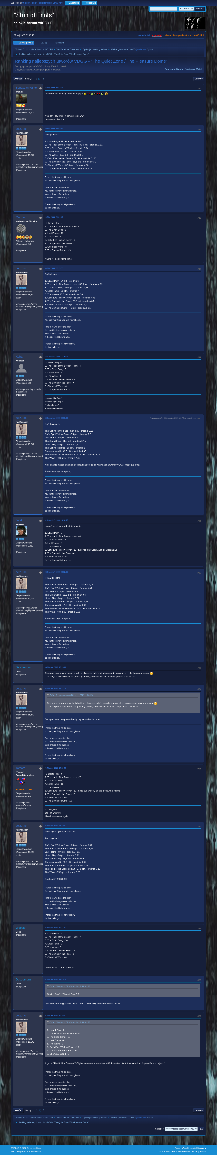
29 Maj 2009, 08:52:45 (54, 129)
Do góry (18, 1110)
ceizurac (21, 128)
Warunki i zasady (189, 1148)
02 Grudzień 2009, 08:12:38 (56, 572)
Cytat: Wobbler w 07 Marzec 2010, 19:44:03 (70, 986)
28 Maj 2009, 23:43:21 (54, 88)
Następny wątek (193, 69)
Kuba (19, 356)
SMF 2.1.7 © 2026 (18, 1148)
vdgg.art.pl (157, 35)
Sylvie (150, 49)
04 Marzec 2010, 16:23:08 (55, 667)
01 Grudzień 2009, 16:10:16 (56, 520)
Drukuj (199, 79)
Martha (20, 217)
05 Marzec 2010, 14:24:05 (55, 768)
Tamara (20, 768)
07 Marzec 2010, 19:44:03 (55, 928)
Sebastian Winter (27, 87)
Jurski (19, 520)
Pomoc (177, 1148)
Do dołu (18, 79)
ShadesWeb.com (34, 1151)
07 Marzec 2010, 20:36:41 (55, 1015)
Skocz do (159, 1129)
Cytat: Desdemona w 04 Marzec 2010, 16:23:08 (71, 695)
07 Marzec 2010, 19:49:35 (55, 979)
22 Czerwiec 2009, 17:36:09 (56, 357)
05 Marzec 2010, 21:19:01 (55, 826)
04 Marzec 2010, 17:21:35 (55, 688)
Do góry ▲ (202, 1148)
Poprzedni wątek (174, 69)
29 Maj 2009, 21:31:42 (54, 217)
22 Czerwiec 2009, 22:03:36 (56, 418)
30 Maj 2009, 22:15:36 (54, 268)
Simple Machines (34, 1148)
